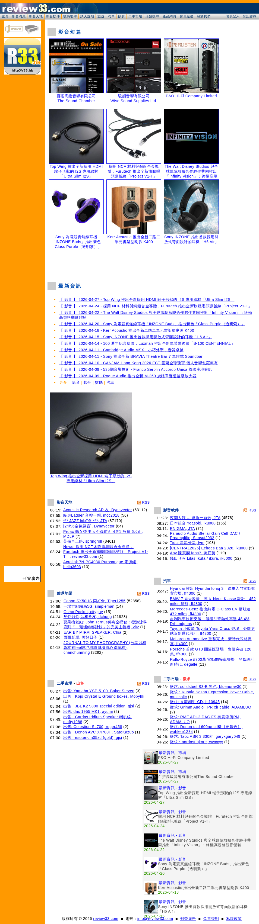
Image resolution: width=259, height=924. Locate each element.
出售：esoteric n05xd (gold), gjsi (92, 737)
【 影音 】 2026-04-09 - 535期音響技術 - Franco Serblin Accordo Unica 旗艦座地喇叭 (135, 369)
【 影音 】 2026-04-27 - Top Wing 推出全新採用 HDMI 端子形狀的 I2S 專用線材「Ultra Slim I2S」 (146, 299)
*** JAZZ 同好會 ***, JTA (85, 521)
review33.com (105, 918)
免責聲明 (211, 918)
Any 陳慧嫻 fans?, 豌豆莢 (192, 553)
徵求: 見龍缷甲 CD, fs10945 (195, 702)
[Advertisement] (152, 264)
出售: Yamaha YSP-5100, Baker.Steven (98, 691)
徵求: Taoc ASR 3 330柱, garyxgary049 (205, 736)
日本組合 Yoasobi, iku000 (193, 523)
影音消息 (19, 16)
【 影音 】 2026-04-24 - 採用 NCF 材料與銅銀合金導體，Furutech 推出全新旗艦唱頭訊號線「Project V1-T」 (155, 306)
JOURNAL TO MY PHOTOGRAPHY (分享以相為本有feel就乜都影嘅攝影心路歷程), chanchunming (105, 647)
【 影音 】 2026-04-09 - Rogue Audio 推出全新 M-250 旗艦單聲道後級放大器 (128, 376)
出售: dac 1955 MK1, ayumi (88, 711)
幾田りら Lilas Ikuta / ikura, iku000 (201, 558)
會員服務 (186, 16)
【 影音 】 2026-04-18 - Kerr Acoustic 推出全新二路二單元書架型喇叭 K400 (126, 330)
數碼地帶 (70, 16)
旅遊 (100, 16)
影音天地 (36, 16)
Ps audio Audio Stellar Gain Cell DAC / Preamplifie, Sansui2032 (205, 535)
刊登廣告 (188, 918)
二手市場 (135, 16)
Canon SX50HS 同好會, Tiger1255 (95, 601)
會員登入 (233, 16)
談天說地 (87, 16)
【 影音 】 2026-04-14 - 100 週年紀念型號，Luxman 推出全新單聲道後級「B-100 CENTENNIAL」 (147, 343)
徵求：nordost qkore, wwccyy (196, 742)
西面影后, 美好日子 (80, 637)
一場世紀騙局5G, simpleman (89, 606)
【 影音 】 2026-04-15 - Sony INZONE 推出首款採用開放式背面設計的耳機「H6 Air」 (135, 337)
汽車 (111, 16)
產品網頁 (169, 16)
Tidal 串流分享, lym (187, 542)
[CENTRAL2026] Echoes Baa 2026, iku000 (209, 548)
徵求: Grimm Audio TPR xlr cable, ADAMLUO (210, 707)
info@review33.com (155, 918)
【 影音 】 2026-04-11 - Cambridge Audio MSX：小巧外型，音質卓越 (121, 350)
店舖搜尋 (152, 16)
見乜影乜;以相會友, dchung (88, 616)
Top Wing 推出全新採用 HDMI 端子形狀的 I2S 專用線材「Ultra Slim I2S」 (91, 476)
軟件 (87, 382)
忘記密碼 (249, 16)
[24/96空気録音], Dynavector (89, 526)
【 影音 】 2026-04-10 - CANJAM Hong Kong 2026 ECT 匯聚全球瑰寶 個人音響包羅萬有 (138, 363)
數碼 (99, 382)
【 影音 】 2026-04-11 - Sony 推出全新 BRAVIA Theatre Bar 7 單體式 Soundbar (131, 356)
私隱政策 (234, 918)
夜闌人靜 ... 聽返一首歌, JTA (195, 518)
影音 (76, 382)
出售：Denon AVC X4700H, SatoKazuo (98, 732)
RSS (146, 502)
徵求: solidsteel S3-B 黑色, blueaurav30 (205, 686)
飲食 (121, 16)
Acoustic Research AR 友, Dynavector (97, 510)
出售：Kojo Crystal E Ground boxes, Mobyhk (103, 696)
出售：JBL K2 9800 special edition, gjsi (98, 706)
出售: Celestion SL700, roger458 (92, 727)
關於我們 (203, 16)
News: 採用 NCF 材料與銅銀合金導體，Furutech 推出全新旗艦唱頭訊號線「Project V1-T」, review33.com (105, 552)
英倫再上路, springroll (83, 541)
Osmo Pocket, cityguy (83, 612)
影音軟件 (53, 16)
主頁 (5, 16)
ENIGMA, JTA (182, 528)
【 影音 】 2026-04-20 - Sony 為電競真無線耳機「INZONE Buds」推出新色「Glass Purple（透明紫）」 (152, 324)
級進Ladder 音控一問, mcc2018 (91, 515)
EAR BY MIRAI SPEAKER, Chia (93, 632)
